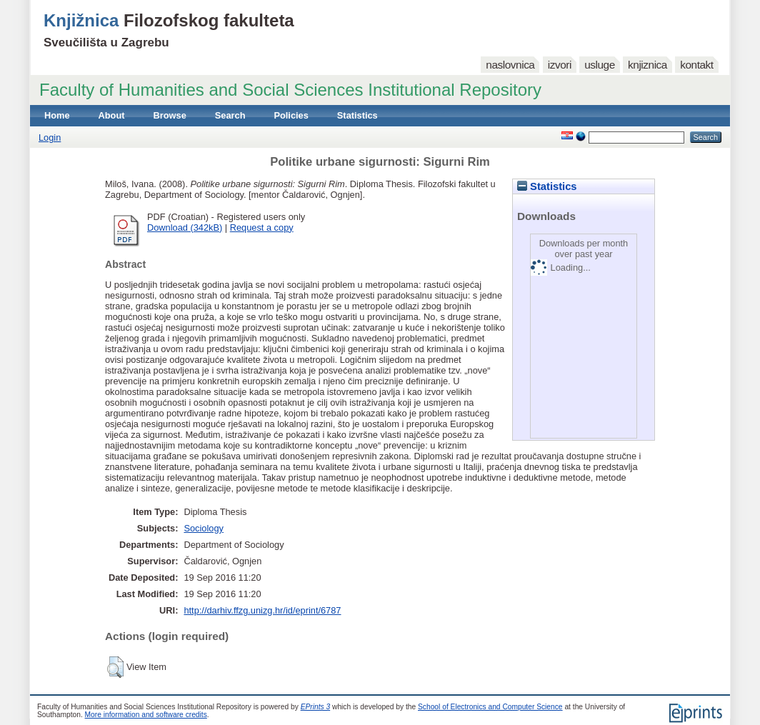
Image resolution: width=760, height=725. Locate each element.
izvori (559, 65)
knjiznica (647, 65)
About (112, 115)
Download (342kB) (184, 227)
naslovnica (510, 65)
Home (57, 115)
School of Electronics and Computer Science (490, 707)
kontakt (696, 65)
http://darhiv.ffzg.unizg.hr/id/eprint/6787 (262, 610)
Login (50, 137)
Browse (170, 115)
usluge (599, 65)
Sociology (204, 528)
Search (230, 115)
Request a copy (262, 227)
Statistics (357, 115)
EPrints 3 (316, 707)
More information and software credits (146, 715)
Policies (291, 115)
